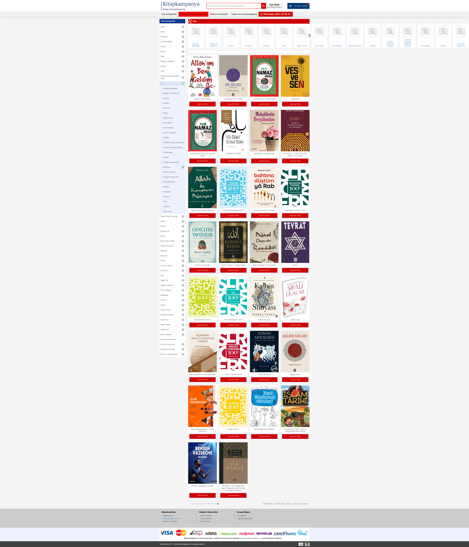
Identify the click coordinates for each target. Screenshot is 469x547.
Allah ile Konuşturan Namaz (202, 210)
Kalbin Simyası (264, 320)
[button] (309, 35)
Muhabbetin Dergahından (264, 153)
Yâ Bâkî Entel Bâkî (233, 153)
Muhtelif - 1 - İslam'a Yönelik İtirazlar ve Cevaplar (295, 154)
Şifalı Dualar (295, 320)
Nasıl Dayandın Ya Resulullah (264, 265)
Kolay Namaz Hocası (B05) (264, 99)
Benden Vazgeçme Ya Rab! (202, 486)
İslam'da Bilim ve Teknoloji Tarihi (202, 374)
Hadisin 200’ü (233, 429)
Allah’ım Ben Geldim (202, 99)
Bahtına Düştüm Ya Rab (264, 210)
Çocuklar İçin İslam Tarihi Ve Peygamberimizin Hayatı (295, 430)
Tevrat (295, 265)
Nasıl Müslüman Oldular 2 (264, 429)
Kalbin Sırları (295, 374)
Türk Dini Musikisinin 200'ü (233, 210)
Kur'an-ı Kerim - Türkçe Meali (233, 265)
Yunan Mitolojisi (264, 374)
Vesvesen (295, 99)
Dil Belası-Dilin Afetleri (233, 99)
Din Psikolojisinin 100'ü (233, 320)
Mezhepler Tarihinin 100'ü (295, 210)
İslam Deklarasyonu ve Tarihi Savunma (202, 430)
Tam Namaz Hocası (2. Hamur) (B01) (202, 154)
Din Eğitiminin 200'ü (202, 320)
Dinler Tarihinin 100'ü (233, 374)
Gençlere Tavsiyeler (202, 265)
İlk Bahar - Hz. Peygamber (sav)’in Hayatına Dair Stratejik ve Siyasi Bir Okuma (233, 488)
